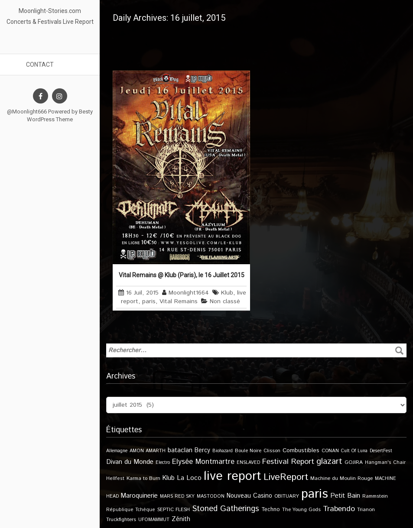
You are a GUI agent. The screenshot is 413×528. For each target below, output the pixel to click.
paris (149, 301)
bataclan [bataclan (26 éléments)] (180, 450)
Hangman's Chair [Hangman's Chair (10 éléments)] (385, 462)
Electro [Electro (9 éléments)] (163, 462)
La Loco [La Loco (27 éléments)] (189, 478)
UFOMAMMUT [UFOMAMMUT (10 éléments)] (153, 519)
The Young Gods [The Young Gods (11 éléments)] (301, 509)
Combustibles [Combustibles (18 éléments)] (301, 450)
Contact (40, 64)
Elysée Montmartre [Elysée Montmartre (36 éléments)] (203, 462)
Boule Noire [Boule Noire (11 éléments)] (248, 450)
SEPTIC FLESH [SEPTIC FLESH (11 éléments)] (173, 509)
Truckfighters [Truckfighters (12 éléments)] (121, 519)
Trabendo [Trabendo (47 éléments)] (339, 509)
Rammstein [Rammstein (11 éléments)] (375, 496)
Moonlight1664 (189, 292)
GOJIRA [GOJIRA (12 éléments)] (354, 462)
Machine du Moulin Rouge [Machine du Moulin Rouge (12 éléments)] (341, 478)
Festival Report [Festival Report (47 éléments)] (288, 461)
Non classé (225, 301)
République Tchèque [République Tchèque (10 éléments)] (130, 509)
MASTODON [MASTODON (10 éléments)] (210, 496)
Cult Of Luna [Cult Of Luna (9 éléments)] (354, 450)
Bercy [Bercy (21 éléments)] (202, 450)
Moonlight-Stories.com (50, 10)
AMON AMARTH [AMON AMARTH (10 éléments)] (148, 450)
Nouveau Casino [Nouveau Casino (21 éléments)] (249, 496)
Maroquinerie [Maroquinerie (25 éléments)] (139, 495)
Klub (227, 292)
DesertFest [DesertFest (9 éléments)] (381, 450)
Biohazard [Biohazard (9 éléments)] (222, 450)
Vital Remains (178, 301)
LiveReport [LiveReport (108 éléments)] (285, 477)
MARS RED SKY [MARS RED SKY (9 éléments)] (177, 496)
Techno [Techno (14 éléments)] (270, 509)
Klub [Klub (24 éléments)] (169, 478)
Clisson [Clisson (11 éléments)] (271, 450)
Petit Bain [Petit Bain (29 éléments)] (345, 496)
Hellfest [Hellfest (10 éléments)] (115, 478)
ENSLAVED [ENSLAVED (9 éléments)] (248, 462)
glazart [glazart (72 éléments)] (329, 461)
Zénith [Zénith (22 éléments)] (181, 519)
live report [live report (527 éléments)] (232, 476)
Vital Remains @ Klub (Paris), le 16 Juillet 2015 (181, 275)
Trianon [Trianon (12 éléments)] (366, 509)
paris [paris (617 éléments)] (314, 494)
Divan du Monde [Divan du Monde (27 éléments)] (129, 462)
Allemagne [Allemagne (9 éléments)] (116, 450)
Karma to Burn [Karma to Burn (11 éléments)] (143, 478)
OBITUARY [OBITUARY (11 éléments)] (286, 496)
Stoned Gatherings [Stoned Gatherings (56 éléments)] (225, 509)
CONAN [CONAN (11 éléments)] (330, 450)
